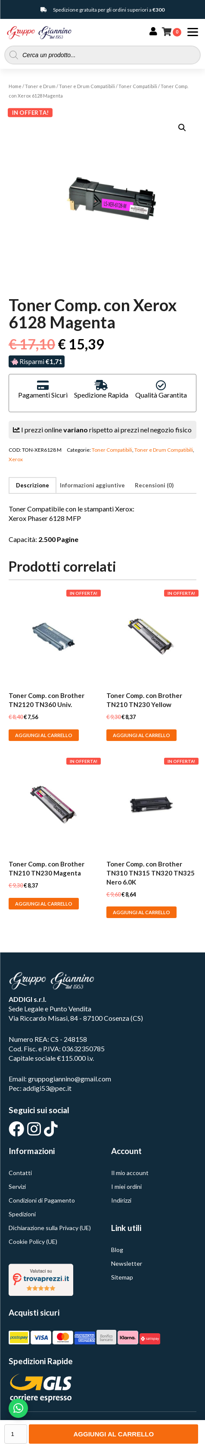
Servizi (17, 1186)
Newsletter (126, 1263)
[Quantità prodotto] (15, 1434)
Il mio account (130, 1172)
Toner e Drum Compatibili (87, 86)
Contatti (20, 1172)
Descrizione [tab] (32, 485)
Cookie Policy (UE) (33, 1241)
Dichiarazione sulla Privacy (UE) (50, 1227)
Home (15, 86)
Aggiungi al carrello (113, 1434)
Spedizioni (22, 1214)
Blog (117, 1249)
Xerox (16, 459)
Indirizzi (121, 1200)
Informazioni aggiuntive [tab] (92, 485)
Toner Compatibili (137, 86)
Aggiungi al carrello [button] (43, 735)
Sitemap (122, 1277)
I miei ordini (126, 1186)
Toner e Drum (40, 86)
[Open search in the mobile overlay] (102, 55)
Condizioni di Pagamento (42, 1200)
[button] (182, 127)
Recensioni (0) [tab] (154, 485)
